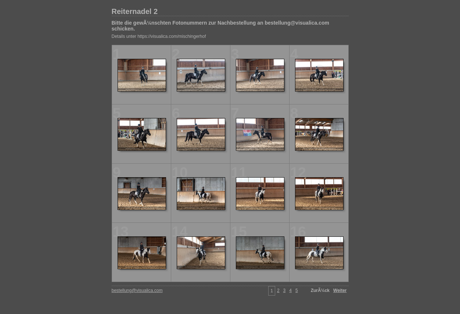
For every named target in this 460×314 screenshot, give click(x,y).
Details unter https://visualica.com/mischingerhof (159, 36)
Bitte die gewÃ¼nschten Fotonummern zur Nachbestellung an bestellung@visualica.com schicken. (220, 26)
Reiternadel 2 (135, 11)
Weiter (339, 290)
